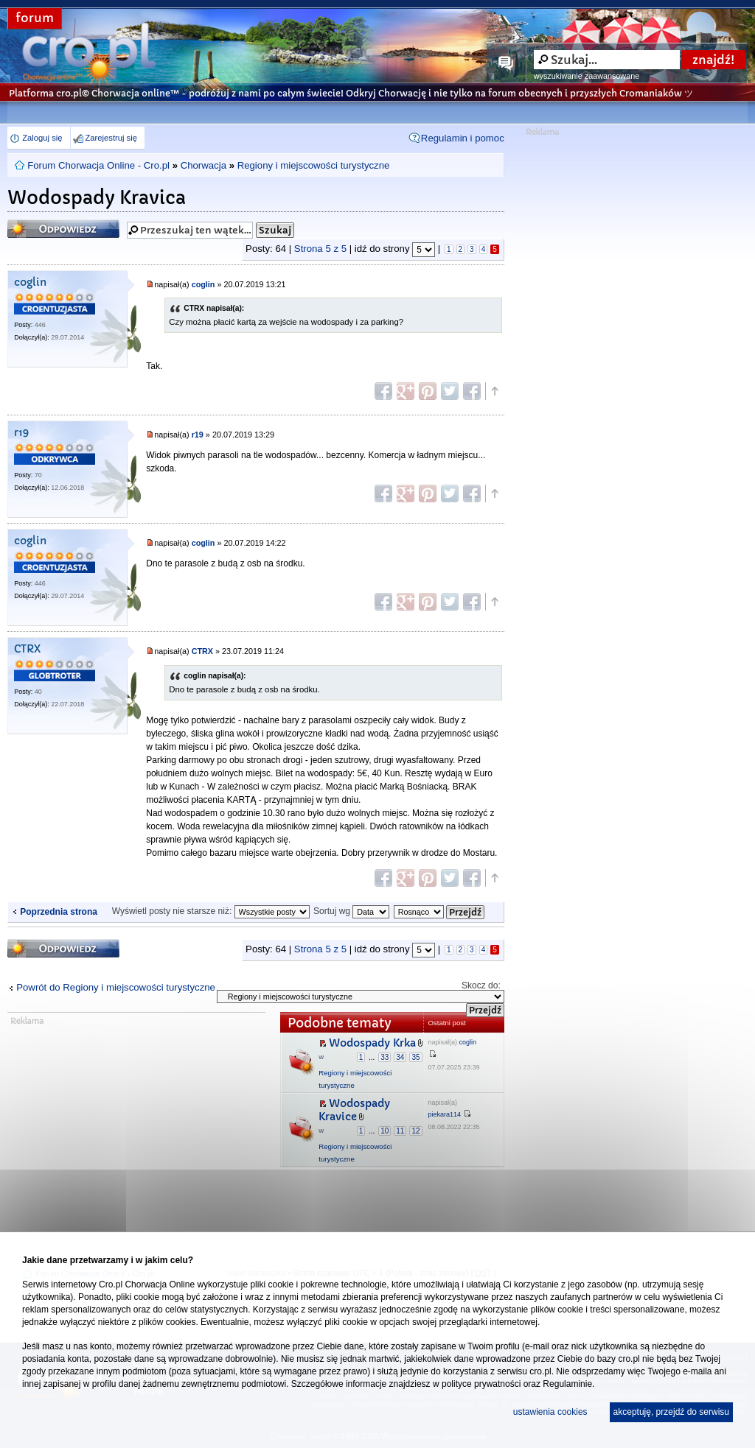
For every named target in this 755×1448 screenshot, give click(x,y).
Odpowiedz (63, 228)
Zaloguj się (42, 137)
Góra (494, 391)
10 (384, 1131)
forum (34, 18)
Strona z (320, 248)
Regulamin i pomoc (462, 138)
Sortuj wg (351, 911)
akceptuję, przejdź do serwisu (671, 1412)
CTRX (27, 649)
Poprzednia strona (58, 911)
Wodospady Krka (372, 1043)
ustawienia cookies (550, 1412)
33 (384, 1057)
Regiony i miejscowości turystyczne (313, 165)
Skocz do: (481, 985)
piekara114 (445, 1114)
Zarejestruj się (111, 137)
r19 (21, 432)
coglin (30, 282)
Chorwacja (203, 165)
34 (400, 1057)
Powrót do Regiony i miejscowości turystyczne (115, 987)
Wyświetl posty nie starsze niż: (211, 911)
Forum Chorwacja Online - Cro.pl (98, 165)
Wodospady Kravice (354, 1110)
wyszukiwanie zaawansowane (586, 75)
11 (400, 1131)
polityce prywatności (481, 1384)
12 (415, 1131)
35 (415, 1057)
